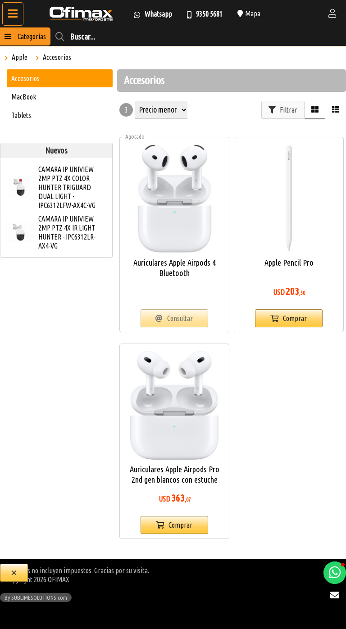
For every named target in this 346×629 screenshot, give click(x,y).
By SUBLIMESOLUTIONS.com (36, 597)
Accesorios (57, 57)
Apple (19, 57)
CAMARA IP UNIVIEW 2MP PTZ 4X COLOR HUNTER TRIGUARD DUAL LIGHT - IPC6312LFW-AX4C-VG (67, 187)
